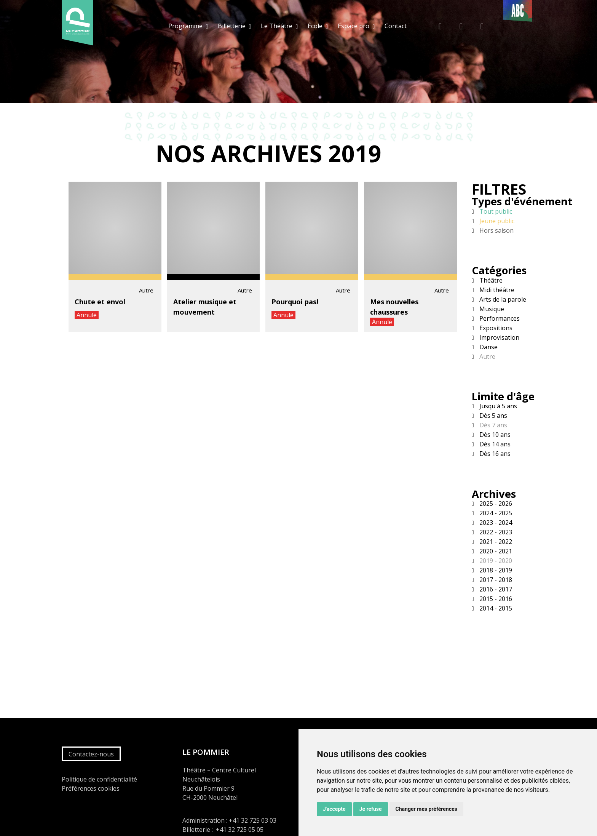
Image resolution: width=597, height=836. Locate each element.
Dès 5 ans (492, 415)
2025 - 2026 (495, 503)
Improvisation (498, 337)
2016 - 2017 (495, 589)
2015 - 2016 (495, 599)
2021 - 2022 (495, 541)
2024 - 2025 (495, 513)
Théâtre (490, 280)
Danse (488, 347)
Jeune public (496, 221)
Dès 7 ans (492, 425)
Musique (491, 309)
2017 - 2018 (495, 579)
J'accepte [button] (334, 809)
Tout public (495, 211)
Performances (499, 318)
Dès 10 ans (494, 434)
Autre (486, 356)
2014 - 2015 (495, 608)
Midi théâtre (496, 290)
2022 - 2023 (495, 532)
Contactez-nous (91, 754)
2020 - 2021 (495, 551)
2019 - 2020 (495, 560)
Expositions (495, 328)
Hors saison (496, 230)
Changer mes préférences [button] (426, 809)
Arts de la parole (502, 299)
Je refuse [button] (370, 809)
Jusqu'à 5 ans (497, 406)
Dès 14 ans (494, 444)
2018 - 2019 (495, 570)
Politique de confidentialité (99, 779)
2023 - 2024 (495, 522)
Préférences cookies (91, 788)
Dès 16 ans (494, 453)
